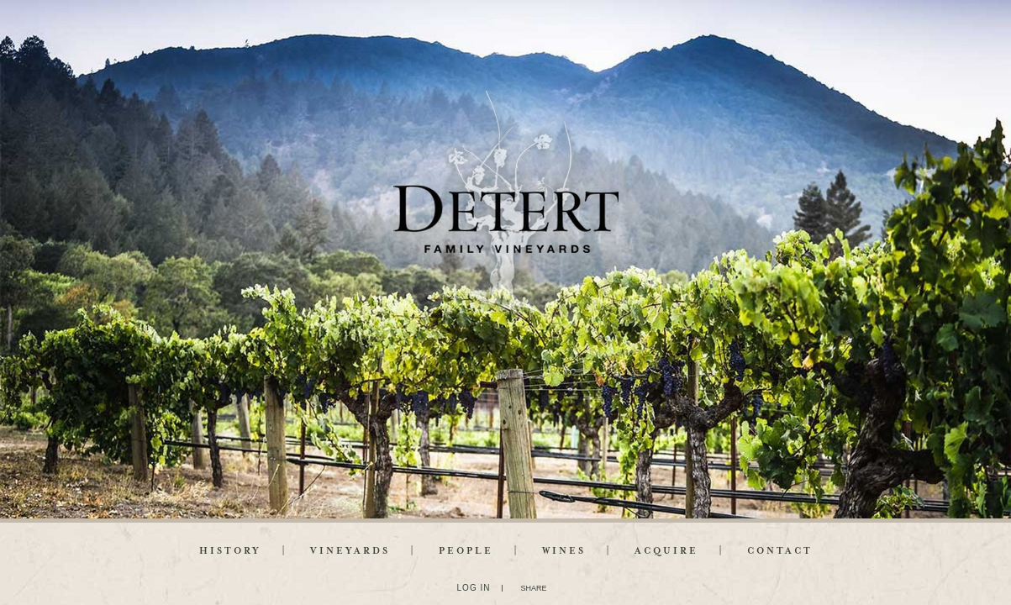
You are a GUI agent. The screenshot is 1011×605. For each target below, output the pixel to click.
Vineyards (350, 550)
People (466, 550)
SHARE (533, 588)
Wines (564, 550)
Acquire (666, 550)
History (230, 550)
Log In (474, 587)
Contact (780, 550)
